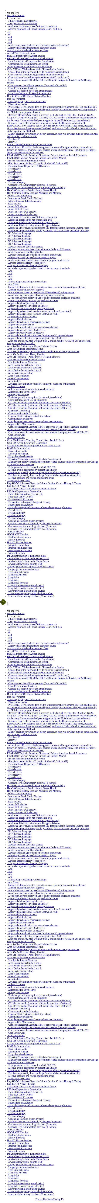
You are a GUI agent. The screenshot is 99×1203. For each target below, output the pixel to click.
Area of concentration (18, 375)
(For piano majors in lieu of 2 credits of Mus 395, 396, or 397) (37, 163)
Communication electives (20, 418)
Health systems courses (19, 537)
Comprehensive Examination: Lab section (27, 64)
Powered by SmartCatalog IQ (49, 1199)
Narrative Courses (15, 15)
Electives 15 (13, 139)
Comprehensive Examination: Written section (29, 66)
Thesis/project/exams (18, 572)
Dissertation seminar (17, 453)
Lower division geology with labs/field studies (30, 593)
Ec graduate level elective (20, 456)
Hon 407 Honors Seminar (19, 542)
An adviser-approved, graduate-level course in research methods (38, 268)
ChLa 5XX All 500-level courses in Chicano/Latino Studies (35, 69)
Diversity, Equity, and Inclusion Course (26, 101)
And (9, 271)
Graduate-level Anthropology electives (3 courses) (32, 185)
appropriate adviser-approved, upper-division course (32, 300)
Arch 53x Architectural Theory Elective (26, 354)
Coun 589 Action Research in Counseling (27, 443)
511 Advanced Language (19, 233)
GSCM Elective (15, 531)
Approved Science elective (20, 324)
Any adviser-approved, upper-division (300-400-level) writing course (40, 292)
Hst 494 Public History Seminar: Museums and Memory (34, 193)
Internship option (16, 553)
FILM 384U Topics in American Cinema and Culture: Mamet (36, 158)
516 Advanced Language (19, 244)
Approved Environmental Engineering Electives (30, 308)
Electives (12, 142)
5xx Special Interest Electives (22, 362)
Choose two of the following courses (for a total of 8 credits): (37, 85)
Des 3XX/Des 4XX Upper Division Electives (29, 96)
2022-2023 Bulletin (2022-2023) (22, 10)
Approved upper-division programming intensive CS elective (36, 338)
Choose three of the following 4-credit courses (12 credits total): (38, 77)
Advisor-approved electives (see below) (26, 263)
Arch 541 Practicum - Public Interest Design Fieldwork (33, 357)
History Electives (16, 539)
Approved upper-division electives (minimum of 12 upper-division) (40, 335)
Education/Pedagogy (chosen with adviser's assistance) (34, 459)
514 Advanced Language (19, 236)
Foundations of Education (20, 504)
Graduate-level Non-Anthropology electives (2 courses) (34, 523)
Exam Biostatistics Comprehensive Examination (30, 61)
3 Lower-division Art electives (22, 21)
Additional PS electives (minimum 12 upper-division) (33, 225)
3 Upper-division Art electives (22, 23)
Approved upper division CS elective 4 (26, 330)
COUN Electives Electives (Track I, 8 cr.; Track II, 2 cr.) (34, 445)
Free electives (14, 171)
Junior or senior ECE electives (22, 214)
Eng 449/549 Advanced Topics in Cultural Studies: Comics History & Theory (44, 483)
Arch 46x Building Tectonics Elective (25, 349)
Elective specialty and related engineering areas (30, 478)
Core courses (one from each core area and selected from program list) (41, 429)
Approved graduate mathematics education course (31, 47)
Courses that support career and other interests (29, 90)
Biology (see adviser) (18, 394)
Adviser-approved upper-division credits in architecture (34, 254)
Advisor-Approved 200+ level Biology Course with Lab (34, 29)
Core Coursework (16, 435)
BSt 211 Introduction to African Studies (26, 56)
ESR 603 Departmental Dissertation (24, 491)
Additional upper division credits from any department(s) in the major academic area (48, 228)
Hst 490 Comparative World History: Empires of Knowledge (36, 187)
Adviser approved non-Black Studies (25, 252)
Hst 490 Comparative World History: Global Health (32, 190)
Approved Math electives (19, 319)
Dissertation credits (17, 104)
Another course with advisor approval (25, 289)
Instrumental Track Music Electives (24, 198)
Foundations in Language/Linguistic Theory (28, 502)
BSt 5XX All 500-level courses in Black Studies (30, 58)
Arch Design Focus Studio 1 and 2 (24, 365)
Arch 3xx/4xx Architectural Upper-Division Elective (32, 346)
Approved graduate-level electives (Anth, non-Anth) (32, 314)
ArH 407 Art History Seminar (21, 53)
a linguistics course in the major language (27, 265)
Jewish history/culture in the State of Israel (28, 558)
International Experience (19, 547)
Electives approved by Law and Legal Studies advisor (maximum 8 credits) (43, 472)
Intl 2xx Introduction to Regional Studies (26, 556)
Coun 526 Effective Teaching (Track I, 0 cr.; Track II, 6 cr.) (35, 440)
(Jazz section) (14, 203)
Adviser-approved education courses (25, 246)
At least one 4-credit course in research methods (30, 389)
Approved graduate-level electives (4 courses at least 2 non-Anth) (39, 311)
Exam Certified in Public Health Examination (29, 93)
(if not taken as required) (19, 195)
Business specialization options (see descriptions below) (34, 397)
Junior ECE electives (17, 209)
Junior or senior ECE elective (21, 211)
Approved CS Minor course (21, 424)
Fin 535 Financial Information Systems (26, 160)
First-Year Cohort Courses (20, 496)
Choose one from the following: (23, 413)
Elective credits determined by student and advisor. (32, 470)
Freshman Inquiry (16, 182)
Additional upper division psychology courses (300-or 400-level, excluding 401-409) (48, 230)
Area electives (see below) (20, 373)
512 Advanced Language (19, 238)
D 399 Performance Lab (18, 448)
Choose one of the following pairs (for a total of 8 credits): (35, 74)
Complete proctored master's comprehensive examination (35, 421)
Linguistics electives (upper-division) (25, 585)
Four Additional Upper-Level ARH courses (28, 166)
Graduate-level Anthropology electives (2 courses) (32, 526)
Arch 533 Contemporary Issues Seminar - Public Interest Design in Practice (43, 351)
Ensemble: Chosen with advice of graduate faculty (32, 488)
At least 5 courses (16, 386)
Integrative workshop (18, 545)
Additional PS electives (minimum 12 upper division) (33, 222)
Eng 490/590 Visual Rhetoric (21, 486)
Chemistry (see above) (18, 410)
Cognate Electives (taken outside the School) (29, 416)
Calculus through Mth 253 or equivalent (27, 400)
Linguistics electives (17, 582)
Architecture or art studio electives (24, 367)
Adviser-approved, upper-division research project (31, 257)
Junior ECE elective (17, 206)
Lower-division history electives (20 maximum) (30, 596)
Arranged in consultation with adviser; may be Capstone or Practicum (41, 383)
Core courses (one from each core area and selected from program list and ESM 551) (48, 432)
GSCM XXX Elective (17, 534)
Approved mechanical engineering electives (28, 322)
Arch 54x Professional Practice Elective (26, 359)
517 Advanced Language (19, 241)
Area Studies (13, 381)
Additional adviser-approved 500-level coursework (32, 26)
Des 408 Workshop (16, 99)
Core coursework (16, 437)
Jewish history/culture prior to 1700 (24, 564)
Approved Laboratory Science (22, 316)
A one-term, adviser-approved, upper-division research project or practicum (43, 297)
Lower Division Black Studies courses (26, 590)
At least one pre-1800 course (21, 392)
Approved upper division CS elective (25, 332)
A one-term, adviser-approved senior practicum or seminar (35, 295)
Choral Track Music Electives (22, 88)
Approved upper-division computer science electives (32, 327)
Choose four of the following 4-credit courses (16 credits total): (38, 72)
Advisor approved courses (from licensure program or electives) (38, 260)
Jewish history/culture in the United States (28, 561)
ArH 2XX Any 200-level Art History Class (27, 50)
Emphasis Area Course (18, 480)
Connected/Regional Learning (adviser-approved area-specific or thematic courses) (47, 426)
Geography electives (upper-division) (25, 521)
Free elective (14, 168)
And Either (13, 284)
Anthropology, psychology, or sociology (27, 281)
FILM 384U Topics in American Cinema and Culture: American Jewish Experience (47, 155)
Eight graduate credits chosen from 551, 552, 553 (31, 467)
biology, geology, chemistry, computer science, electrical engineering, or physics (46, 287)
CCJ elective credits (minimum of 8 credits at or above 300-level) (39, 402)
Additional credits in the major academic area (29, 219)
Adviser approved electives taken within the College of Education (39, 249)
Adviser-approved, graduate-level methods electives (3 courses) (38, 45)
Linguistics (13, 577)
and (9, 37)
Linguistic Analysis (17, 574)
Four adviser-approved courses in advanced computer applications (39, 507)
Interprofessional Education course (24, 201)
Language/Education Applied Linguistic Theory (30, 566)
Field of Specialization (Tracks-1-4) (24, 494)
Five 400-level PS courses (20, 499)
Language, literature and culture (23, 569)
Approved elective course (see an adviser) (27, 306)
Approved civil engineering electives (25, 303)
